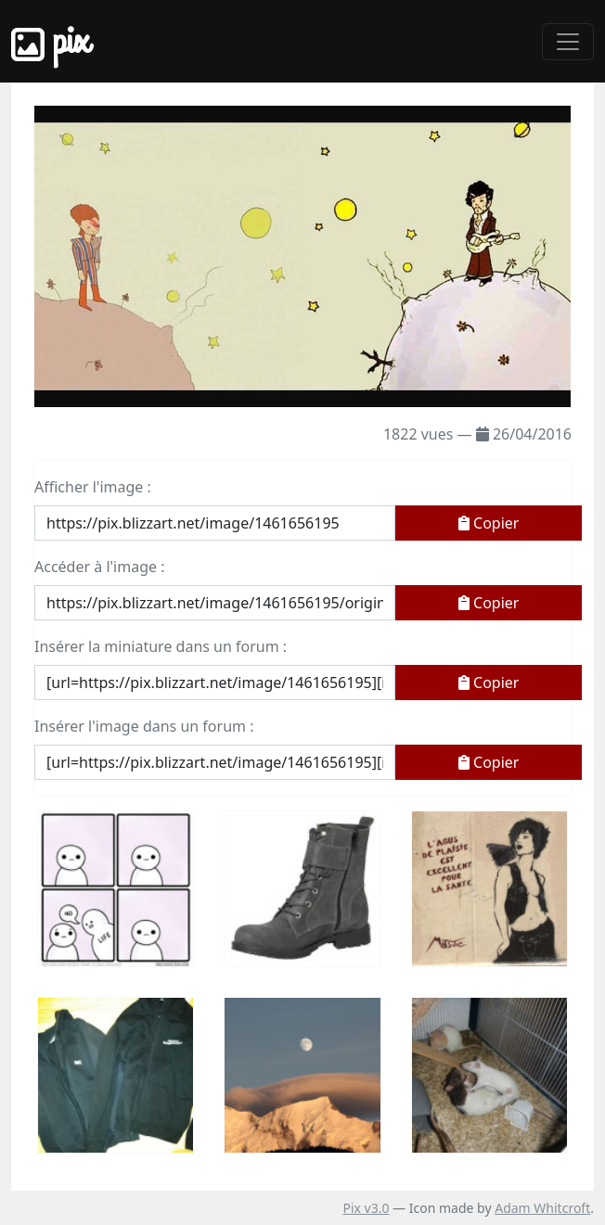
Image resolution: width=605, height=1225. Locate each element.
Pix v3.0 (365, 1208)
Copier (489, 523)
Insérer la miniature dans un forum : (160, 646)
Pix (50, 41)
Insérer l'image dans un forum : (143, 726)
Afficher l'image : (92, 487)
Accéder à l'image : (99, 566)
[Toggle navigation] (568, 41)
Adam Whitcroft (542, 1208)
